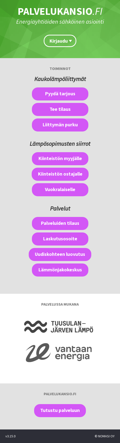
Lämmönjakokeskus (60, 269)
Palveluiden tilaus (60, 223)
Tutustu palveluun (60, 410)
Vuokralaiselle (60, 189)
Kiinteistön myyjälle (60, 158)
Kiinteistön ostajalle (60, 174)
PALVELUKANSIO (60, 11)
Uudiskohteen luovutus (60, 254)
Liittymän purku (60, 124)
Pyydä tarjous (60, 93)
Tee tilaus (60, 109)
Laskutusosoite (60, 238)
